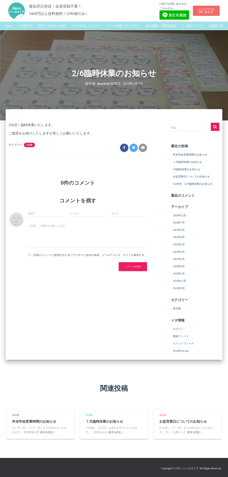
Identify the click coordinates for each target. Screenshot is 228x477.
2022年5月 (179, 244)
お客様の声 (216, 25)
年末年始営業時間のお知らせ (190, 154)
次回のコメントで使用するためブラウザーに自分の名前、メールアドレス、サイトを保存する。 (90, 255)
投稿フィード (181, 336)
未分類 (29, 145)
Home (8, 25)
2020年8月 (179, 266)
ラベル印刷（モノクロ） (123, 25)
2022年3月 (179, 251)
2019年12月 (179, 281)
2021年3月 (179, 259)
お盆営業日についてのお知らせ (191, 176)
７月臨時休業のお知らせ (187, 162)
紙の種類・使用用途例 (161, 25)
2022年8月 (179, 237)
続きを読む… (48, 432)
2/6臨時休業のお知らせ (186, 169)
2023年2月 (179, 230)
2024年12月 (179, 215)
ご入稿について (192, 25)
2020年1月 (179, 273)
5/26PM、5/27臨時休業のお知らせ (193, 184)
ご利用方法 (25, 25)
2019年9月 (179, 288)
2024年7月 (179, 222)
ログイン (178, 329)
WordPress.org (180, 350)
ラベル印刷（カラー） (86, 25)
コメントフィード (183, 343)
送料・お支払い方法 (51, 25)
